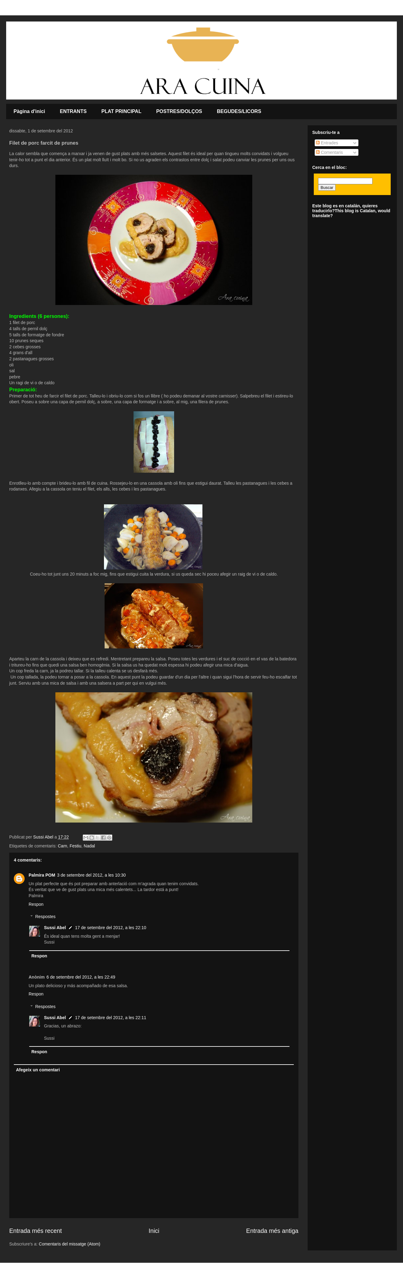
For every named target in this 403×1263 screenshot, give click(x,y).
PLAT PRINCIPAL (122, 111)
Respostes (45, 916)
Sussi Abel (55, 927)
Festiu (75, 845)
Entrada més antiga (272, 1230)
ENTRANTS (73, 111)
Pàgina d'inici (29, 111)
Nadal (89, 845)
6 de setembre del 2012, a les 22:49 (80, 977)
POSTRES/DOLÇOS (179, 111)
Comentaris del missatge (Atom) (69, 1243)
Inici (154, 1230)
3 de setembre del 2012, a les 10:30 (91, 875)
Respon (36, 904)
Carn (62, 845)
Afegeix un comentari (38, 1069)
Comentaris (329, 152)
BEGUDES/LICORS (239, 111)
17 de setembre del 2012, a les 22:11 (110, 1017)
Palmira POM (42, 875)
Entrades (327, 142)
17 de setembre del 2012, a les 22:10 (110, 927)
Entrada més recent (35, 1230)
